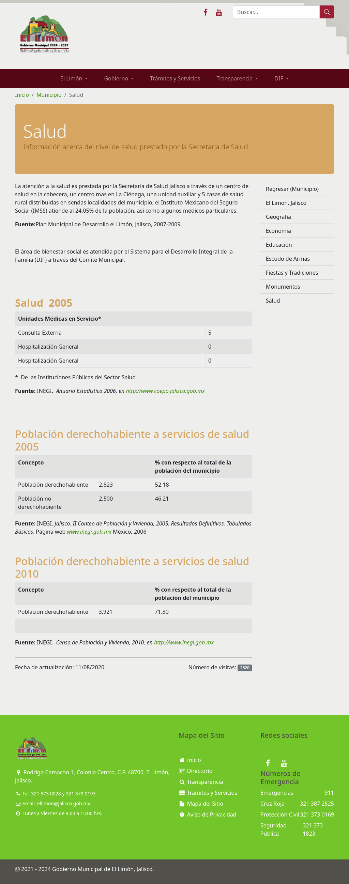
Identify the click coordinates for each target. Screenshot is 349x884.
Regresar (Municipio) (292, 189)
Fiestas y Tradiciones (292, 272)
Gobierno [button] (117, 78)
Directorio (195, 771)
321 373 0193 (80, 793)
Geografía (278, 216)
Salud (273, 300)
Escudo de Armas (288, 258)
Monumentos (283, 286)
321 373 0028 (46, 793)
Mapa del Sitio (201, 803)
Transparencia (201, 782)
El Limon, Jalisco (286, 203)
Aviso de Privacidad (208, 814)
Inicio (22, 94)
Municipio (49, 94)
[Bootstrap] (32, 748)
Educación (279, 244)
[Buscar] (276, 11)
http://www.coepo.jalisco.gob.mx (167, 391)
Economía (278, 230)
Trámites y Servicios (175, 78)
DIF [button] (279, 78)
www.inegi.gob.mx (89, 531)
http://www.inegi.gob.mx (185, 642)
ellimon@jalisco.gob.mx (63, 803)
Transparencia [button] (235, 78)
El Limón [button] (72, 78)
